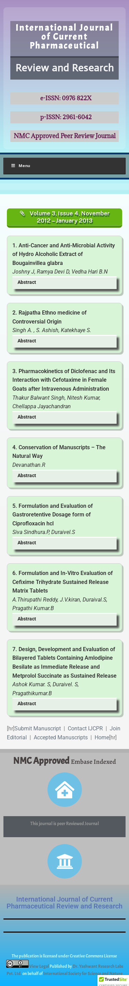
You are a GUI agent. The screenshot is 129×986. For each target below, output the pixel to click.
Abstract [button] (27, 282)
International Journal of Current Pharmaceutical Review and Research (64, 902)
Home (102, 737)
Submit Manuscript (37, 728)
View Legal (39, 966)
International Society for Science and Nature (82, 973)
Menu (20, 165)
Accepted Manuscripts (61, 737)
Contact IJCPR (85, 728)
